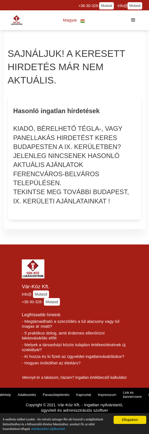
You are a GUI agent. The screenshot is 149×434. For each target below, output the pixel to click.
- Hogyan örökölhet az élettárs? (51, 363)
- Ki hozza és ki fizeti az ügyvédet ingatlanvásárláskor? (73, 356)
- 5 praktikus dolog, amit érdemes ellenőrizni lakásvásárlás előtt (63, 335)
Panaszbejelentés (56, 395)
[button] (74, 20)
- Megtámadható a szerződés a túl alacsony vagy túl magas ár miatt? (70, 324)
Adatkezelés (27, 395)
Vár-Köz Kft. (36, 286)
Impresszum (107, 395)
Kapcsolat (83, 395)
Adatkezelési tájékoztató (87, 428)
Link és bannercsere (132, 395)
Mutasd (106, 6)
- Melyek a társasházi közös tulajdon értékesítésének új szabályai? (74, 347)
